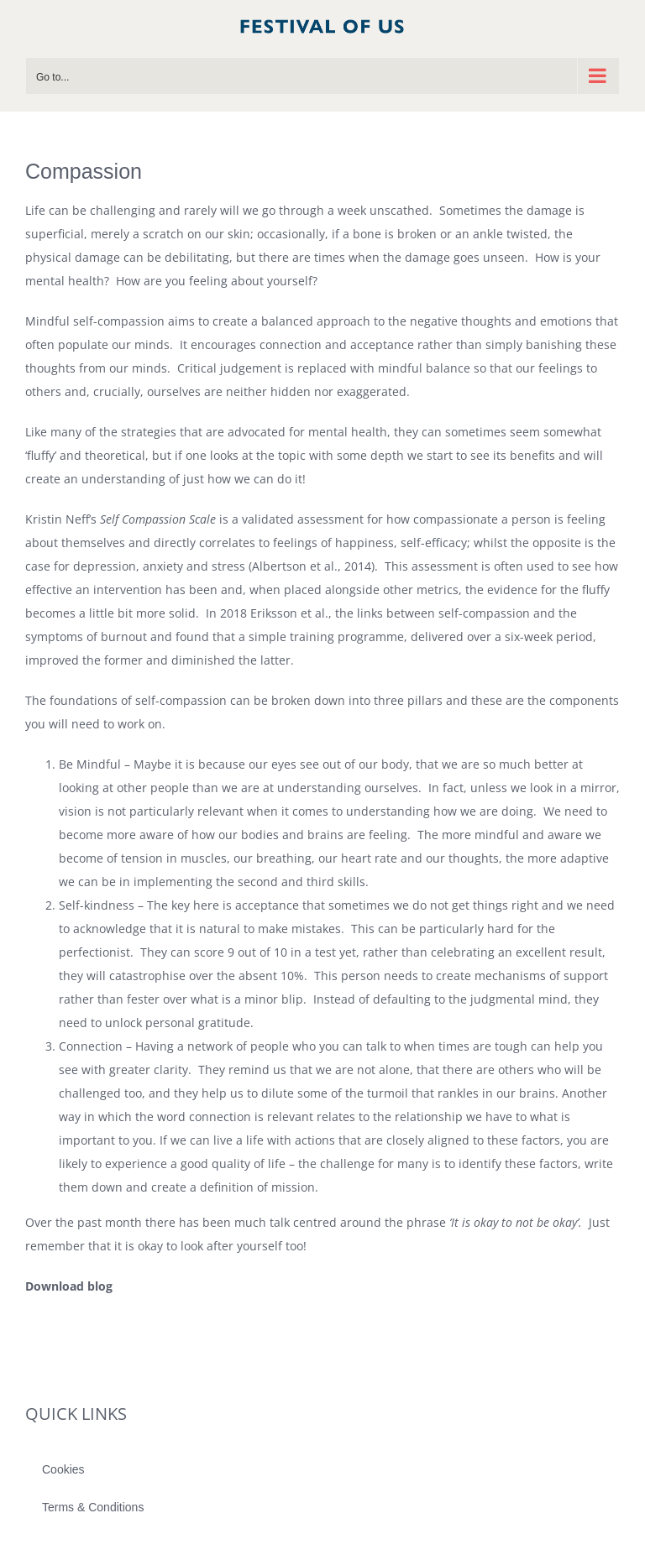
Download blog (69, 1286)
